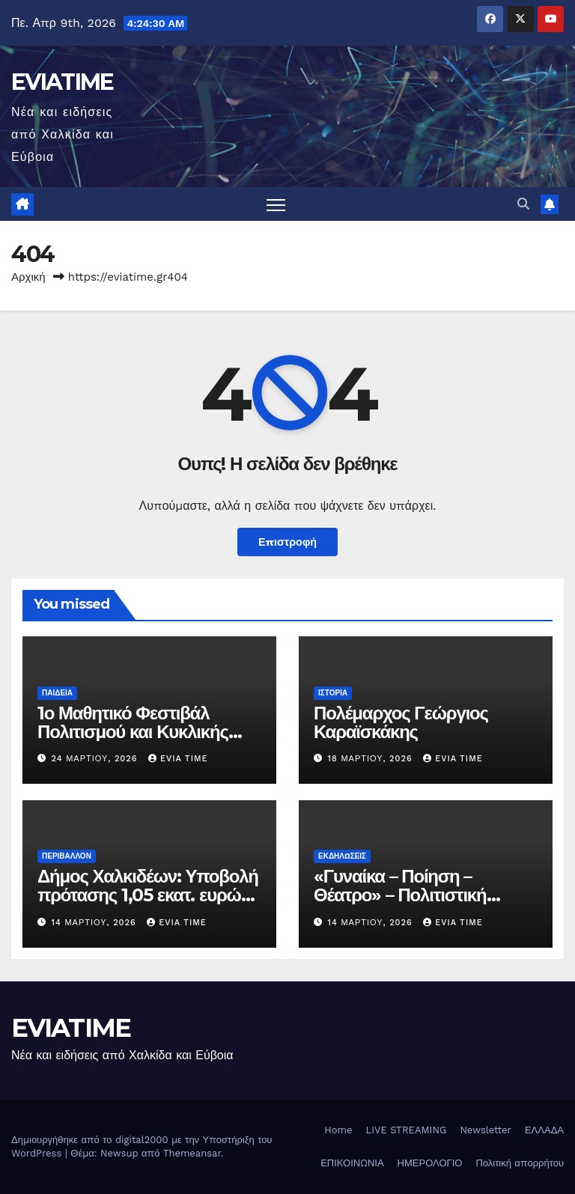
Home (338, 1130)
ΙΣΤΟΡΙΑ (332, 693)
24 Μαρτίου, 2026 (96, 759)
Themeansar (192, 1153)
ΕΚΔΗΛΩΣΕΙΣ (342, 856)
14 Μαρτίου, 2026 (96, 923)
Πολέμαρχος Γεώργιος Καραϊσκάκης (401, 722)
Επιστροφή (287, 542)
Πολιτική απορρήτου (519, 1163)
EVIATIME (62, 82)
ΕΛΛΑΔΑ (544, 1130)
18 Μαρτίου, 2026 (372, 759)
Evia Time (178, 759)
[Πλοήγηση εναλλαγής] (276, 204)
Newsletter (485, 1130)
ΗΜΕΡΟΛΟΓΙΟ (430, 1163)
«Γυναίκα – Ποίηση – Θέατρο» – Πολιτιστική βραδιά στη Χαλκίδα (400, 895)
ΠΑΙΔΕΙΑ (57, 693)
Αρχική (28, 277)
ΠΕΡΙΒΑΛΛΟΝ (66, 856)
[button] (523, 204)
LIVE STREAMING (405, 1130)
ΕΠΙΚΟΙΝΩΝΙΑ (351, 1163)
